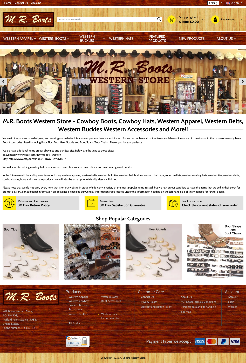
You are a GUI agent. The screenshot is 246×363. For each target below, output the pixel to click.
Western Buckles (87, 38)
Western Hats (121, 38)
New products (192, 38)
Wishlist (232, 306)
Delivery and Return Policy (156, 306)
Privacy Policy (149, 301)
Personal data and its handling (198, 306)
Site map (186, 311)
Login (231, 301)
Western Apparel (18, 38)
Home (7, 2)
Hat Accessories (110, 318)
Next (242, 81)
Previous (3, 81)
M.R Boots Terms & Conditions (198, 301)
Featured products (157, 38)
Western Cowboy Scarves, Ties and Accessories (79, 305)
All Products (76, 323)
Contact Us (21, 2)
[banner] (31, 252)
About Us (225, 38)
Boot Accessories (111, 301)
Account (36, 2)
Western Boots (52, 38)
